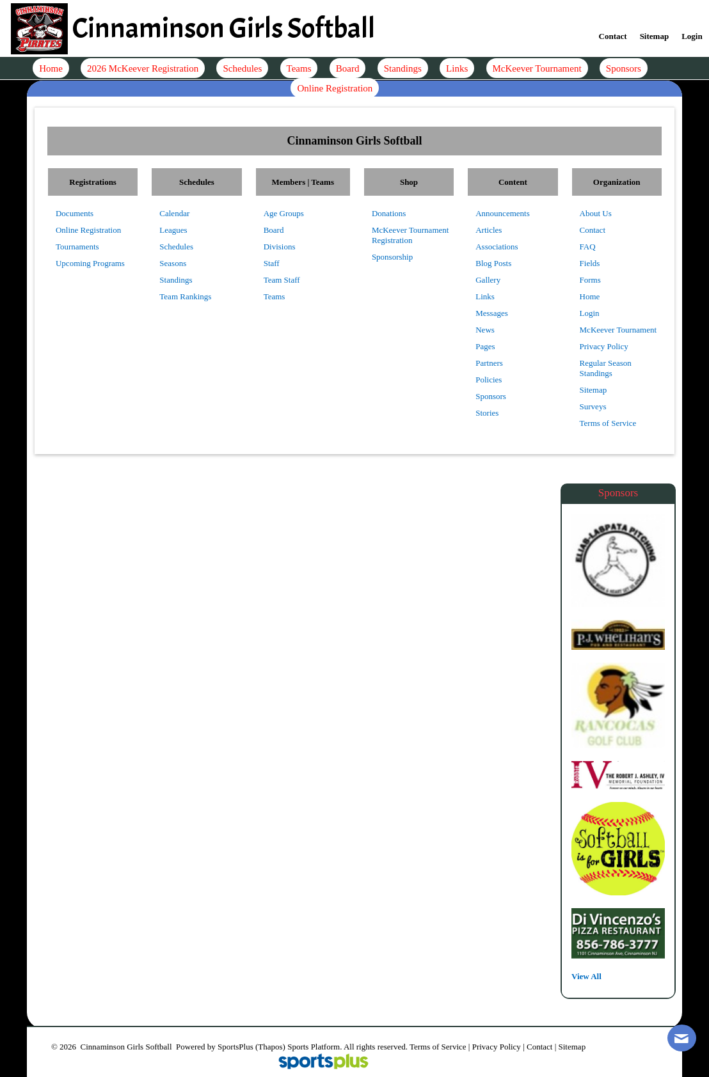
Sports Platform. (314, 1046)
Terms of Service (438, 1046)
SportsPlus (235, 1046)
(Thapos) (270, 1046)
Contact (539, 1046)
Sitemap (572, 1046)
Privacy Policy (496, 1046)
